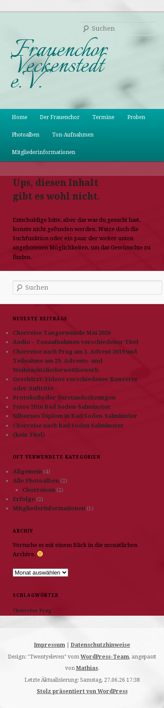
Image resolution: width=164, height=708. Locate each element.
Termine (103, 117)
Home (19, 117)
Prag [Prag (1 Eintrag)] (45, 610)
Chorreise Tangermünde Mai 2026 (62, 332)
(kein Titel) (29, 434)
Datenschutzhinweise (100, 645)
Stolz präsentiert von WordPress (82, 691)
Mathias (87, 668)
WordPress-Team (104, 657)
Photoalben (25, 135)
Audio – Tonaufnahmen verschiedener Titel (75, 342)
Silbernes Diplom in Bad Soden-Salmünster (75, 416)
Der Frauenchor (60, 117)
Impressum (49, 645)
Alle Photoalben (36, 480)
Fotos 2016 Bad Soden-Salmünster (62, 406)
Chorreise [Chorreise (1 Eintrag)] (25, 610)
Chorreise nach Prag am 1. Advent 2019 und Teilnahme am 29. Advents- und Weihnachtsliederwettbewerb (75, 360)
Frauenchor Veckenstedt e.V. (58, 66)
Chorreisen (38, 490)
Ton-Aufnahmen (73, 135)
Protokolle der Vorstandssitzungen (64, 397)
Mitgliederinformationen (43, 152)
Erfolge (24, 499)
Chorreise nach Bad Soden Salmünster (68, 425)
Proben (136, 117)
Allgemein (27, 471)
